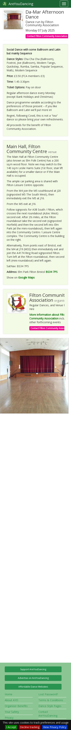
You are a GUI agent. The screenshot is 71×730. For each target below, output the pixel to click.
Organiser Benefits (16, 706)
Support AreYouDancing (33, 669)
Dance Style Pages (49, 706)
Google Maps (26, 277)
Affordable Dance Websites (33, 686)
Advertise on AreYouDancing (33, 678)
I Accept (11, 727)
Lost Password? (48, 694)
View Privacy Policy (54, 727)
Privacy (9, 717)
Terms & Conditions (50, 700)
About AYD (11, 700)
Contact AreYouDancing (47, 713)
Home (8, 694)
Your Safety (12, 712)
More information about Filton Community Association (48, 316)
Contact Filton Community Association (47, 36)
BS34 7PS (52, 272)
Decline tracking (29, 727)
